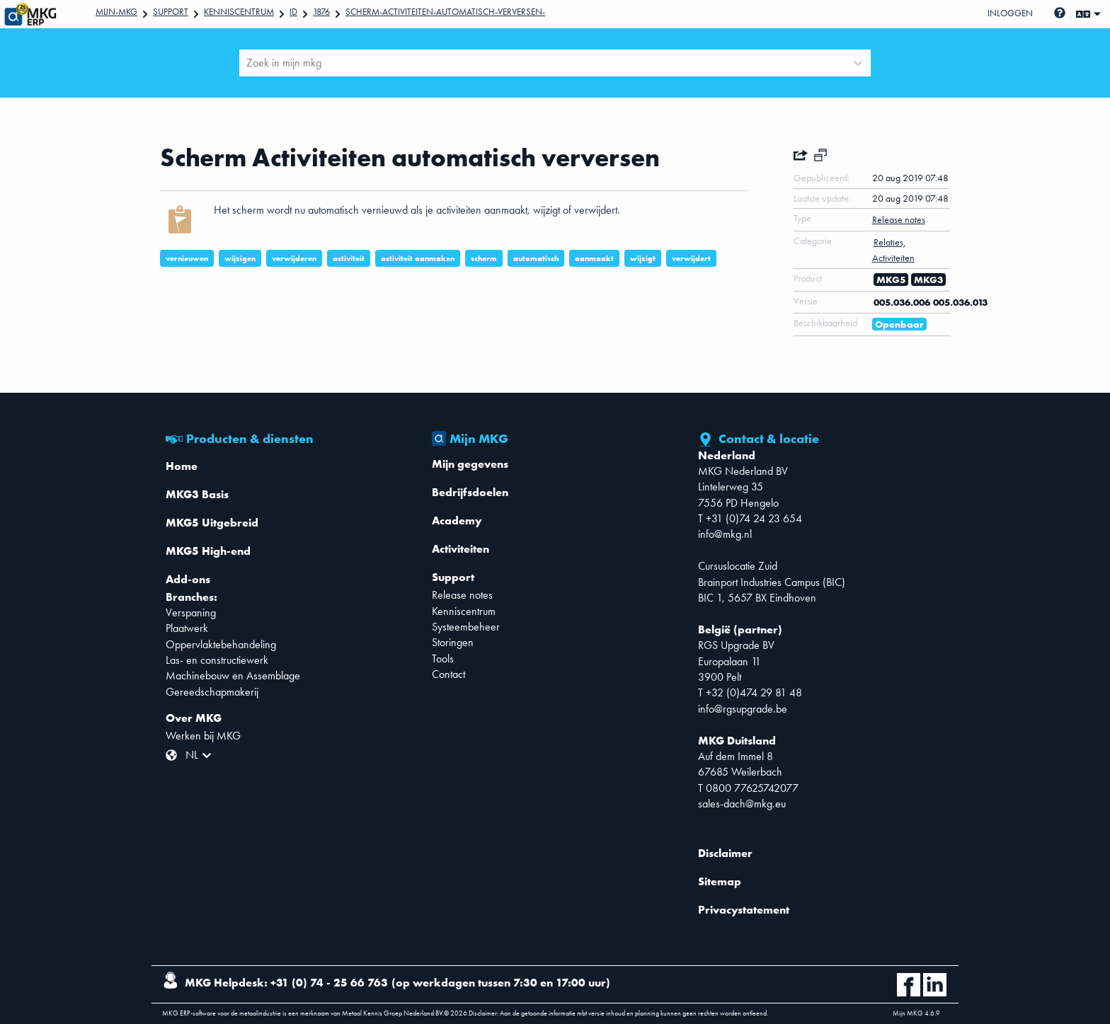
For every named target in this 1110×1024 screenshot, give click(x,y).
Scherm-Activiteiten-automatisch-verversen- (445, 12)
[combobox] (247, 63)
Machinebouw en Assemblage (233, 675)
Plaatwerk (187, 628)
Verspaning (191, 612)
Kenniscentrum (239, 12)
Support (170, 12)
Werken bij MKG (203, 735)
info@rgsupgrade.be (742, 708)
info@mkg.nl (725, 534)
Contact (448, 674)
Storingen (453, 642)
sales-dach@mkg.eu (742, 803)
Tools (443, 658)
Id (293, 12)
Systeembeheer (466, 626)
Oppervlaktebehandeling (221, 644)
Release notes (462, 594)
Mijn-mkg (116, 12)
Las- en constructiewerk (217, 659)
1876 (321, 12)
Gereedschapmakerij (212, 691)
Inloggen (1010, 13)
